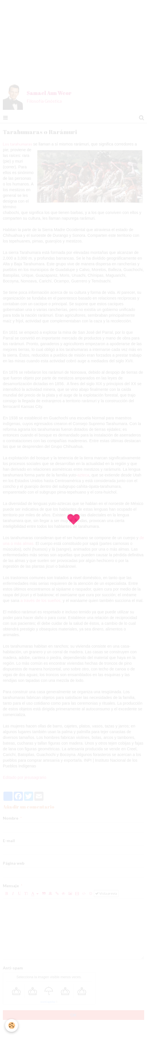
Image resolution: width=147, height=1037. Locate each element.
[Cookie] (11, 1025)
